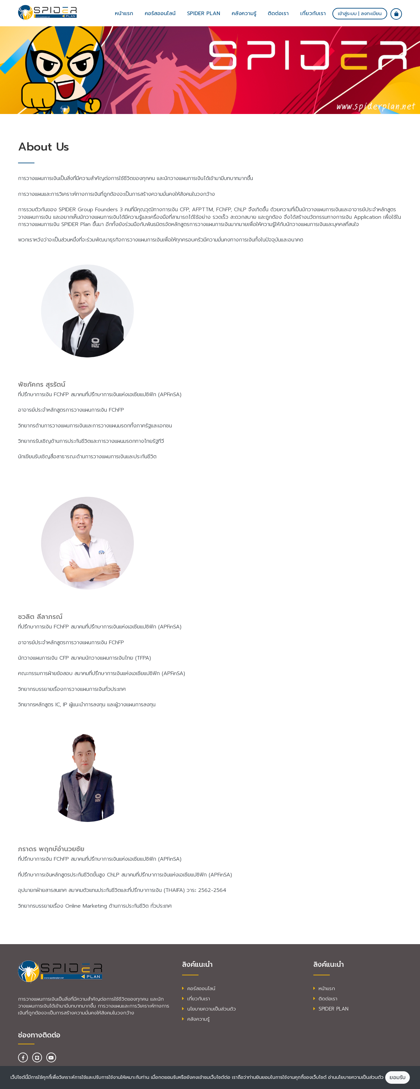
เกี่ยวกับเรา (313, 13)
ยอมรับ (397, 1077)
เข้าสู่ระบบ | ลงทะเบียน (360, 13)
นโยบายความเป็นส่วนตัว (209, 1008)
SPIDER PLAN (330, 1008)
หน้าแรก (124, 13)
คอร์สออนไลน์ (160, 13)
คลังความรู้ (244, 13)
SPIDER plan (203, 13)
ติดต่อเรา (278, 13)
